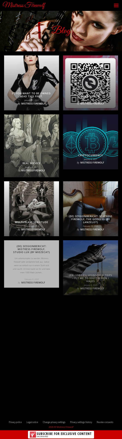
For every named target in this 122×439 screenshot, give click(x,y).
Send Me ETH (90, 96)
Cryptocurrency (90, 155)
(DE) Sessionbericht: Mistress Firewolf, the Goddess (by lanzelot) (90, 219)
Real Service (31, 163)
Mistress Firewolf (24, 5)
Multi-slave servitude (31, 222)
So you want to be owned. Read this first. (31, 95)
